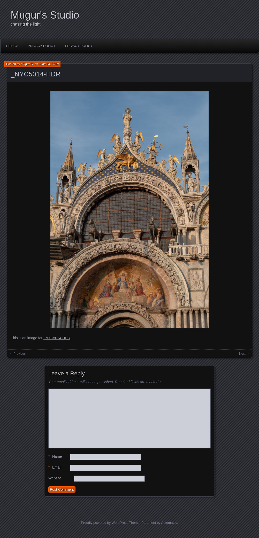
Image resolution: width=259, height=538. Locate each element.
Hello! (12, 46)
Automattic (169, 523)
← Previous (18, 353)
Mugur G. (27, 64)
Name (55, 456)
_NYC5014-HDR (35, 74)
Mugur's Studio (45, 15)
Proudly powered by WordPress (104, 523)
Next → (244, 353)
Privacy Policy (41, 46)
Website (54, 478)
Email (54, 467)
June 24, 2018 (49, 64)
